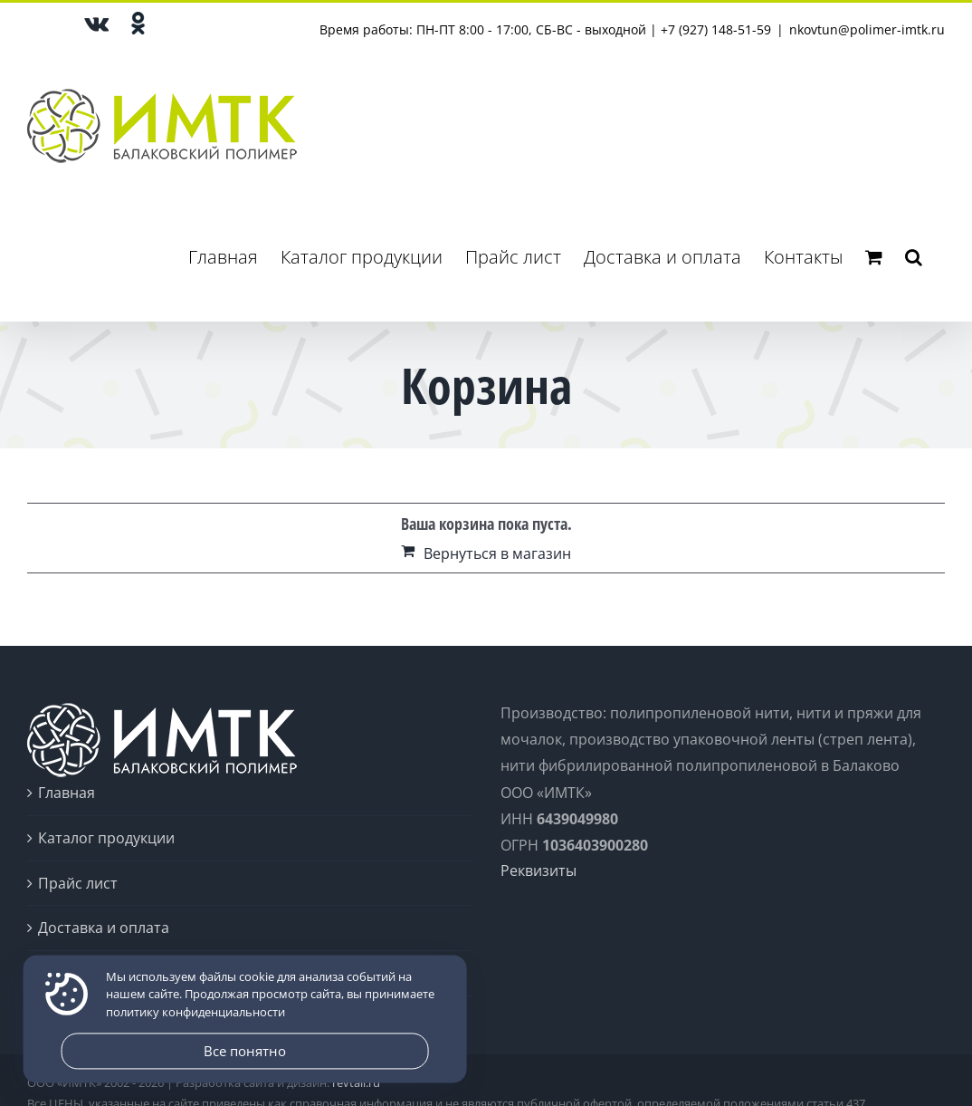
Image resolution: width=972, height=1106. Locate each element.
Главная (66, 793)
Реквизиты (538, 870)
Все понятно (245, 1051)
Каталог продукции (106, 838)
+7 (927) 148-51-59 (716, 29)
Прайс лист (78, 883)
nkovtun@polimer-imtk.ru (867, 29)
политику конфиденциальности (195, 1012)
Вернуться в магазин (497, 553)
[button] (913, 257)
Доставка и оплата (103, 928)
